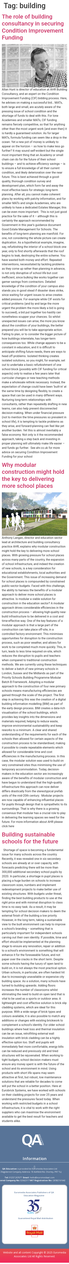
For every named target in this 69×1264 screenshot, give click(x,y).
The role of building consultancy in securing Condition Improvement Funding (33, 27)
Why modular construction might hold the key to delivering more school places (33, 475)
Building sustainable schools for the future (30, 838)
